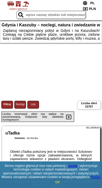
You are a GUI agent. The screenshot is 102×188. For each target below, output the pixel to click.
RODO (95, 177)
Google (73, 166)
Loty (33, 104)
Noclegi (20, 104)
